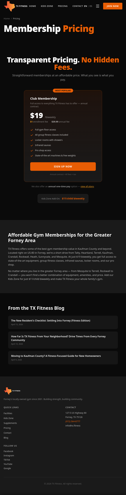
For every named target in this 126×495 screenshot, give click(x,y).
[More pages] (98, 6)
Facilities (8, 413)
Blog (6, 437)
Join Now (113, 6)
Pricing (63, 6)
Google (7, 468)
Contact (77, 6)
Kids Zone (47, 6)
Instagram (9, 455)
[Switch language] (88, 6)
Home (32, 6)
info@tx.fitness (72, 425)
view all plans (87, 186)
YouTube (8, 464)
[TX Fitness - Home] (16, 6)
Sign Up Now (63, 166)
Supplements (10, 423)
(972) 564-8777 (72, 421)
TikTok (7, 459)
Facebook (8, 451)
